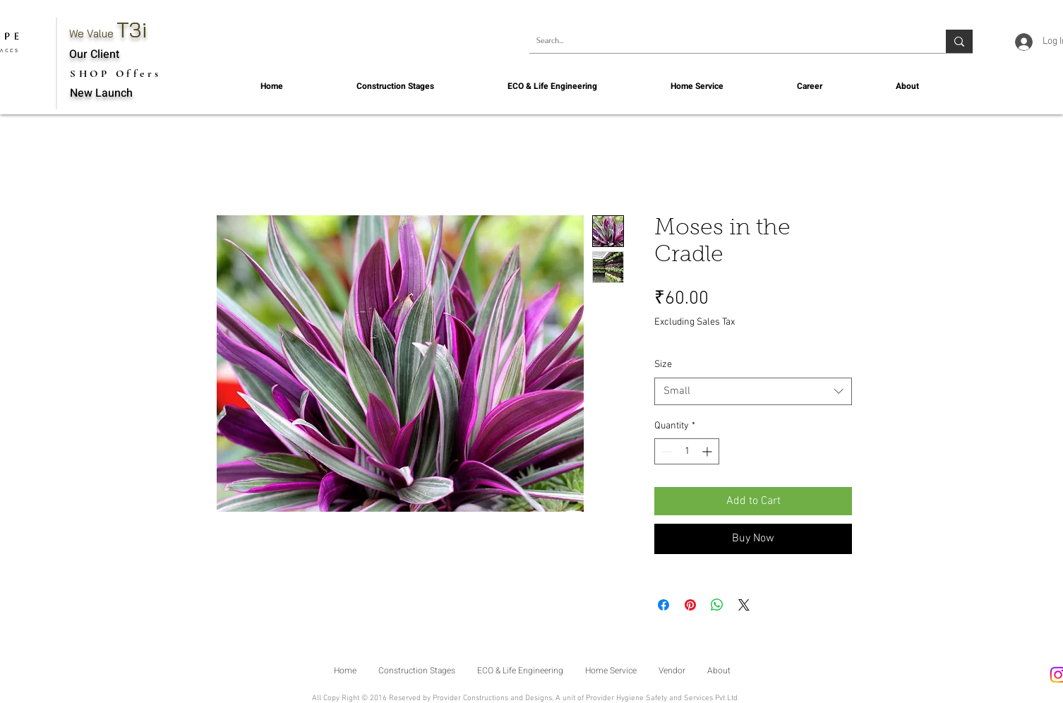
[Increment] (708, 451)
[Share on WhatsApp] (717, 604)
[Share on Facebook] (663, 604)
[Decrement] (665, 451)
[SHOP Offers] (117, 73)
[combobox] (753, 391)
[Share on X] (743, 604)
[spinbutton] (686, 451)
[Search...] (726, 41)
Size (663, 365)
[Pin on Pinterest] (690, 604)
